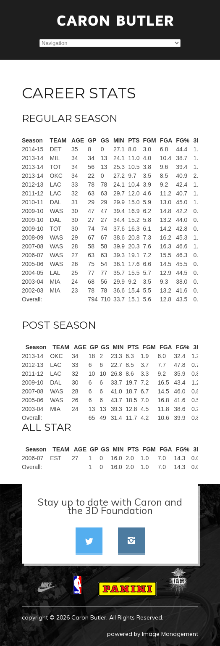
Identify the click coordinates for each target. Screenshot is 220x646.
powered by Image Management (152, 634)
